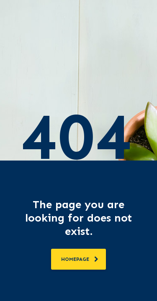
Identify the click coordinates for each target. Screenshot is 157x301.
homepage (79, 259)
